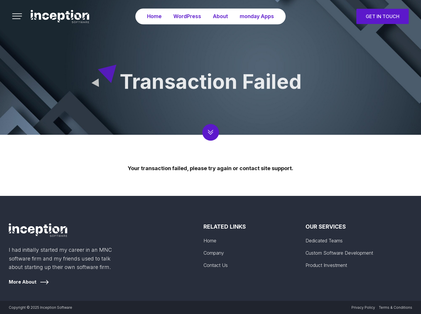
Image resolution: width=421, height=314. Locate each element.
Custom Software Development (339, 253)
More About (23, 282)
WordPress (186, 16)
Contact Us (215, 265)
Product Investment (326, 265)
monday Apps (257, 16)
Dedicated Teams (324, 241)
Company (213, 253)
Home (153, 16)
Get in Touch (382, 16)
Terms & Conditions (395, 307)
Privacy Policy (363, 307)
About (220, 16)
